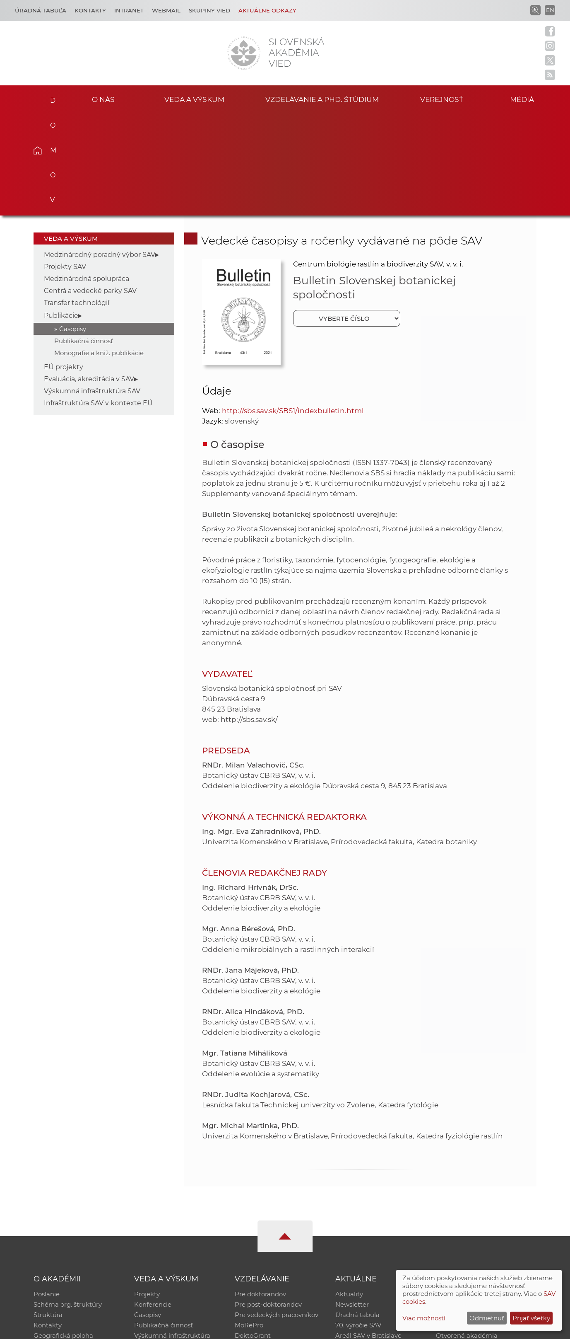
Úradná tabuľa (357, 1213)
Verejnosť (441, 98)
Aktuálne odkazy (267, 10)
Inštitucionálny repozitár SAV (480, 1192)
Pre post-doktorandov (268, 1202)
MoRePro (249, 1224)
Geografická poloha (63, 1235)
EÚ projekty (63, 264)
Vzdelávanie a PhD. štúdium (322, 98)
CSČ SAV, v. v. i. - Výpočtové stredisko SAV (157, 1329)
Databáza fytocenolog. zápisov (482, 1213)
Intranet (129, 10)
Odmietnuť (486, 1318)
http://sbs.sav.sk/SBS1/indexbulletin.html (293, 308)
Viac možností (423, 1318)
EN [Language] (550, 10)
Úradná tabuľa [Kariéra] (40, 10)
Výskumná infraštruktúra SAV (92, 288)
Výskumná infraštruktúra (172, 1235)
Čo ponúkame (357, 1245)
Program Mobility (261, 1245)
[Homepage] (243, 53)
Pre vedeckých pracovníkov (276, 1213)
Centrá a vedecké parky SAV (90, 188)
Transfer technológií (76, 200)
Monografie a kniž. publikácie (99, 250)
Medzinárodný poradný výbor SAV (99, 152)
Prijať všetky (531, 1318)
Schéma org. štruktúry (68, 1202)
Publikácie (61, 213)
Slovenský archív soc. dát (473, 1202)
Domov (50, 97)
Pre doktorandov (260, 1192)
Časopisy (72, 226)
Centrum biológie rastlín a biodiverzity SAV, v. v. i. (378, 161)
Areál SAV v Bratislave (368, 1235)
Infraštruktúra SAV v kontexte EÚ (98, 300)
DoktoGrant (253, 1235)
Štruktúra (48, 1213)
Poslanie (47, 1192)
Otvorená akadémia (467, 1235)
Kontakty (90, 10)
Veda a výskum (194, 98)
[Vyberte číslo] (346, 215)
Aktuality (349, 1192)
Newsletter (352, 1202)
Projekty (147, 1192)
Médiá (524, 98)
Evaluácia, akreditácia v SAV (89, 276)
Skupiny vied (209, 10)
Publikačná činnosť (83, 238)
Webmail (166, 10)
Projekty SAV (65, 164)
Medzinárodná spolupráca (86, 176)
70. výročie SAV (358, 1224)
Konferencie (152, 1202)
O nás (103, 98)
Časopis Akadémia (464, 1224)
